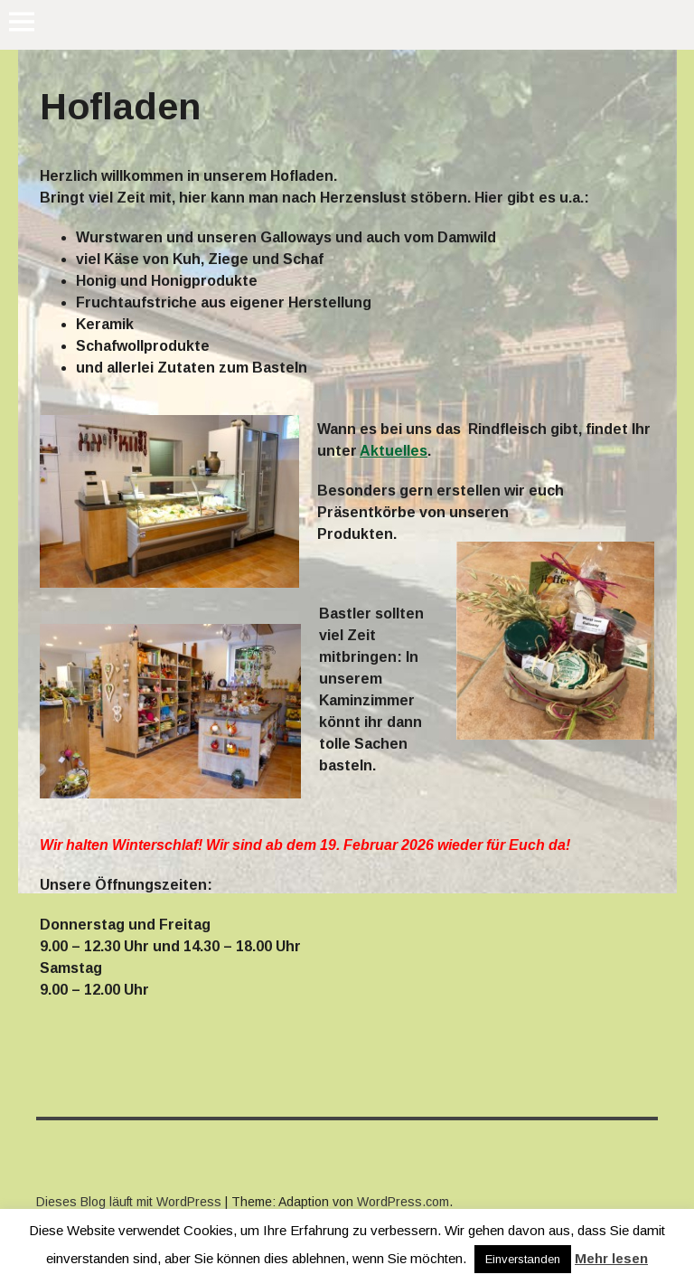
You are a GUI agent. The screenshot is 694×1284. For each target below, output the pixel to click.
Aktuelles (393, 450)
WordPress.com (403, 1201)
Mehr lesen (611, 1258)
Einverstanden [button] (522, 1259)
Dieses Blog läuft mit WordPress (128, 1201)
